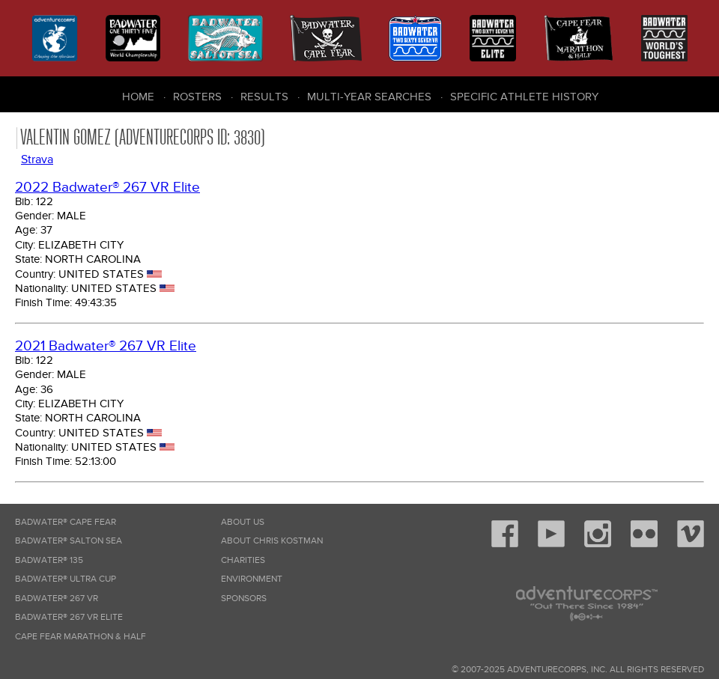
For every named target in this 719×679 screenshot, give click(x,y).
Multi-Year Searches (369, 96)
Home (138, 96)
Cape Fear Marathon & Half (80, 637)
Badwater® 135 (49, 560)
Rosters (197, 96)
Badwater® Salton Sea (68, 541)
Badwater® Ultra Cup (65, 579)
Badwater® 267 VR (56, 598)
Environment (251, 579)
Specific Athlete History (524, 96)
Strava (37, 159)
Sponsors (244, 598)
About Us (242, 522)
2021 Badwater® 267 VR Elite (105, 346)
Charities (243, 560)
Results (264, 96)
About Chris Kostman (272, 541)
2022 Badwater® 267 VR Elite (107, 187)
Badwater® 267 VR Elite (69, 617)
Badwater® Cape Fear (65, 522)
